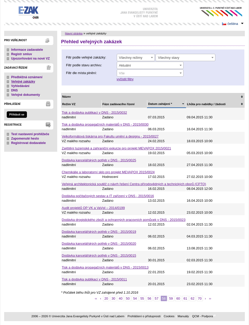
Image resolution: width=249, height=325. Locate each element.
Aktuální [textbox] (125, 65)
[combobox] (136, 57)
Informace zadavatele (27, 50)
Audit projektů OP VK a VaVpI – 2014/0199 (93, 208)
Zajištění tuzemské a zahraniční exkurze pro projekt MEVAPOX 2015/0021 (116, 148)
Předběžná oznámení (26, 77)
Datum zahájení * (160, 103)
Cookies (169, 316)
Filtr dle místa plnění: (81, 73)
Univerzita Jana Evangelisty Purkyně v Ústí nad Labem (217, 12)
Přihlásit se (16, 114)
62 (192, 298)
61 (185, 298)
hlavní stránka (74, 33)
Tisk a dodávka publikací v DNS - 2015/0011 (94, 279)
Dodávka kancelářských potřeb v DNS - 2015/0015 (99, 255)
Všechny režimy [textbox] (130, 58)
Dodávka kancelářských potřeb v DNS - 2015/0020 (99, 243)
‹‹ (96, 298)
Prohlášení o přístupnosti (144, 316)
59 (171, 298)
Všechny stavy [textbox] (168, 58)
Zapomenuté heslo (25, 138)
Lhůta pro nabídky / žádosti (206, 104)
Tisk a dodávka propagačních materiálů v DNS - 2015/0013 (105, 267)
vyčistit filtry (125, 79)
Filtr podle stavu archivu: (84, 65)
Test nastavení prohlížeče (30, 134)
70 (200, 298)
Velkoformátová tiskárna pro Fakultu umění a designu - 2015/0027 (110, 136)
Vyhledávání (20, 86)
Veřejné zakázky (23, 81)
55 (142, 298)
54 (135, 298)
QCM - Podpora (202, 316)
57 (156, 298)
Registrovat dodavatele (28, 143)
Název (66, 96)
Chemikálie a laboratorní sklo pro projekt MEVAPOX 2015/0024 (108, 172)
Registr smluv (21, 54)
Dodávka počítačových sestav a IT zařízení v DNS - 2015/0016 (108, 196)
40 (120, 298)
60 (178, 298)
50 (128, 298)
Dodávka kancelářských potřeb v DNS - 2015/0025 (99, 160)
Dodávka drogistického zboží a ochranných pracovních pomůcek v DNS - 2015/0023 (124, 220)
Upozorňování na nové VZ (30, 58)
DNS (14, 90)
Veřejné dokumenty (25, 95)
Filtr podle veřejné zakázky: (86, 57)
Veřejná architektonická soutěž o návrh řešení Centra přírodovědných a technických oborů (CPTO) (134, 184)
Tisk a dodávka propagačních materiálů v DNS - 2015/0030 (105, 124)
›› (210, 298)
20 (106, 298)
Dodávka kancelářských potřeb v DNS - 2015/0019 (99, 232)
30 (113, 298)
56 (149, 298)
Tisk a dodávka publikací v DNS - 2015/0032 (94, 112)
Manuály (183, 316)
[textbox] (150, 73)
